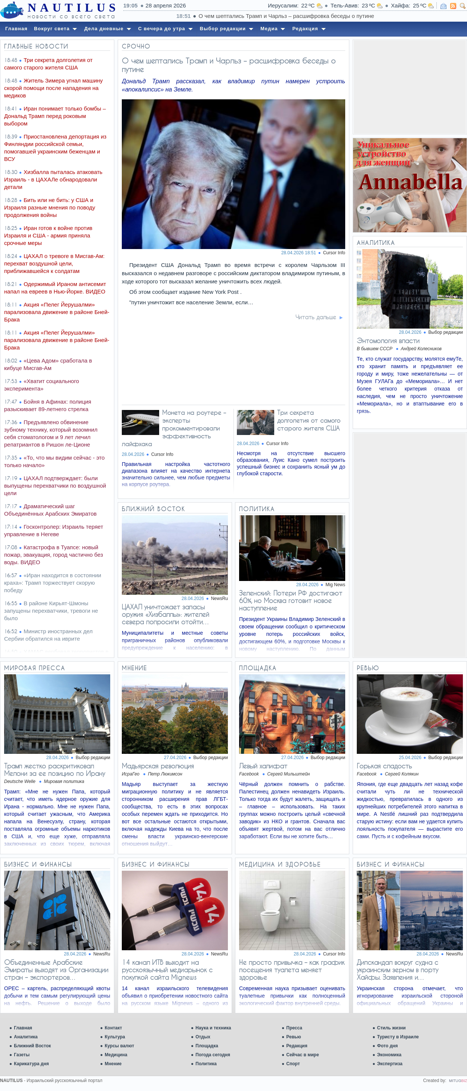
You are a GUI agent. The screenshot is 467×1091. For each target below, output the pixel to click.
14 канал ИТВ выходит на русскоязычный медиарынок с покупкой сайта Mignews (167, 969)
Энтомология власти (388, 340)
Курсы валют (119, 1045)
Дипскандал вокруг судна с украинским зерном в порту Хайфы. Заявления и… (397, 969)
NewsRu (219, 598)
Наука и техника (213, 1028)
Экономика (389, 1054)
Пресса (294, 1028)
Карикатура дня (31, 1063)
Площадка (206, 1045)
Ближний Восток (32, 1045)
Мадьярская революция (158, 766)
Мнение (113, 1063)
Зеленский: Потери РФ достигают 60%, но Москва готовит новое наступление (290, 600)
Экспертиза (389, 1063)
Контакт (113, 1028)
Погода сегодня (212, 1054)
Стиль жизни (391, 1028)
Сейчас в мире (302, 1054)
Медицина (116, 1054)
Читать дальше (316, 317)
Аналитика (26, 1036)
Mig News (335, 584)
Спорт (293, 1063)
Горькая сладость (384, 766)
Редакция (296, 1045)
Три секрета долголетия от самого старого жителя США (308, 420)
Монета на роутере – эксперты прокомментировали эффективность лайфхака (174, 428)
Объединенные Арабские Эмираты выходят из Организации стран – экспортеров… (56, 969)
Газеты (22, 1054)
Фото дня (387, 1045)
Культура (115, 1036)
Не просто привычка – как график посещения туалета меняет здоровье (291, 969)
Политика (206, 1063)
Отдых (202, 1036)
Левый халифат (263, 766)
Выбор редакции (446, 332)
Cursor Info (334, 252)
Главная (23, 1028)
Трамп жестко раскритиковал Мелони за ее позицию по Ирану (54, 769)
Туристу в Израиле (398, 1036)
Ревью (293, 1036)
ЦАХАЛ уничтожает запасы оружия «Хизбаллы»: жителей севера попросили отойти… (166, 614)
